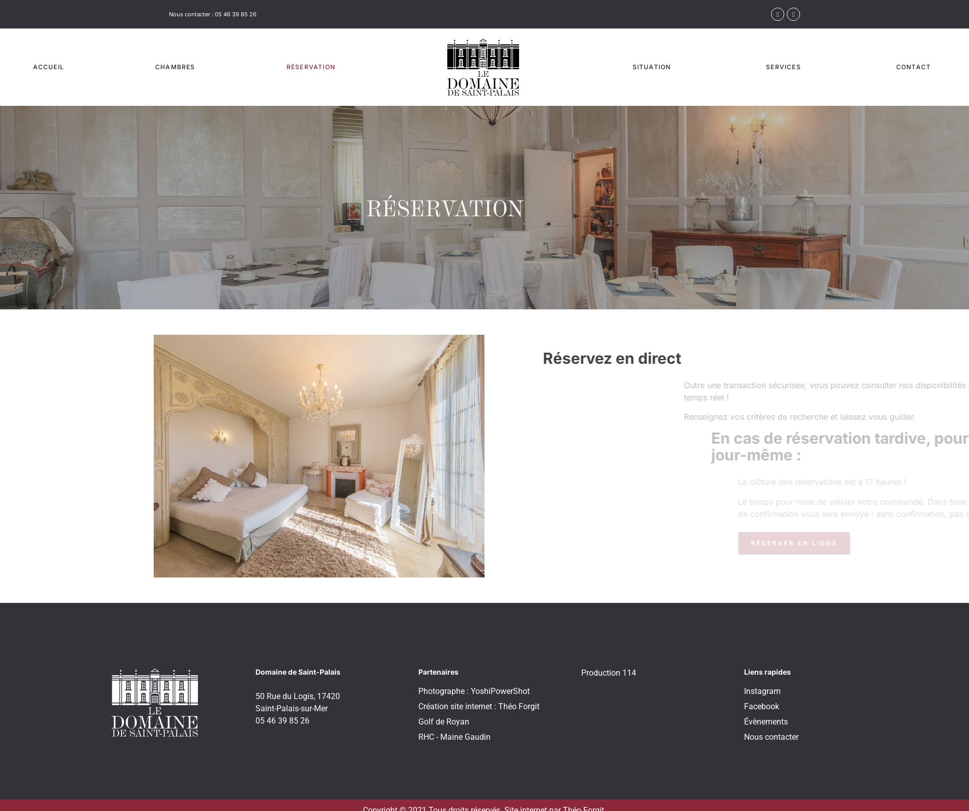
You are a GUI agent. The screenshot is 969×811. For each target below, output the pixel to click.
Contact (913, 67)
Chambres (175, 67)
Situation (652, 67)
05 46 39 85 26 (235, 14)
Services (783, 67)
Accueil (48, 67)
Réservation (311, 67)
